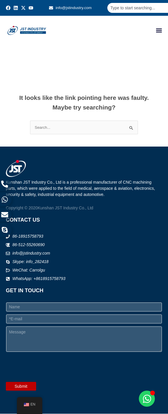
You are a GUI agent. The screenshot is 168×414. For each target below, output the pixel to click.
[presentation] (50, 378)
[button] (159, 30)
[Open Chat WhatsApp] (147, 399)
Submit (21, 386)
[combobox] (137, 8)
